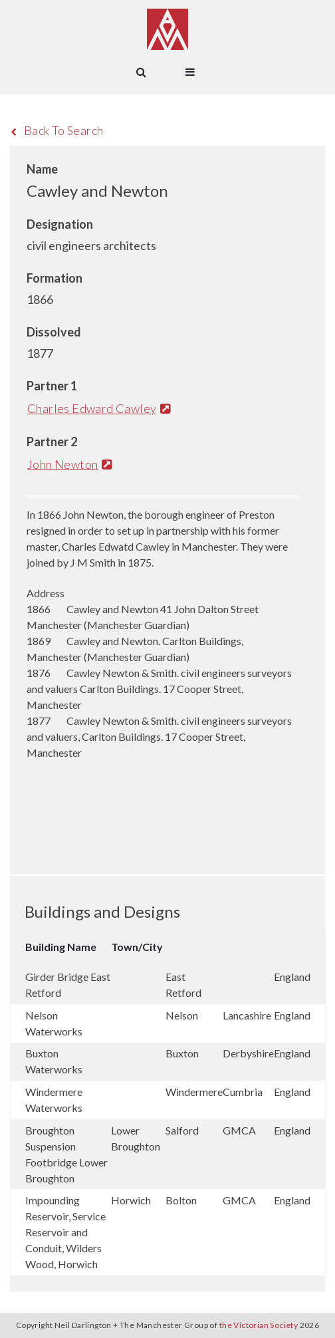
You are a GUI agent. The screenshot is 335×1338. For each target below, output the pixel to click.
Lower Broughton (135, 1138)
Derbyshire (248, 1053)
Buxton (182, 1053)
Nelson (182, 1015)
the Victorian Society (258, 1325)
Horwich (131, 1200)
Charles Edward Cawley (98, 408)
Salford (182, 1130)
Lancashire (247, 1015)
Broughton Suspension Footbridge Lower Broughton (66, 1154)
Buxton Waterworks (53, 1061)
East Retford (183, 984)
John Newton (69, 464)
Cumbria (243, 1091)
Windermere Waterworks (53, 1099)
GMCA (239, 1130)
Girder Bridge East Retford (67, 984)
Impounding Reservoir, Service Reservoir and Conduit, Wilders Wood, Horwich (65, 1232)
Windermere (194, 1091)
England (292, 976)
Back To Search (57, 130)
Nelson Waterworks (53, 1023)
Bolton (181, 1200)
